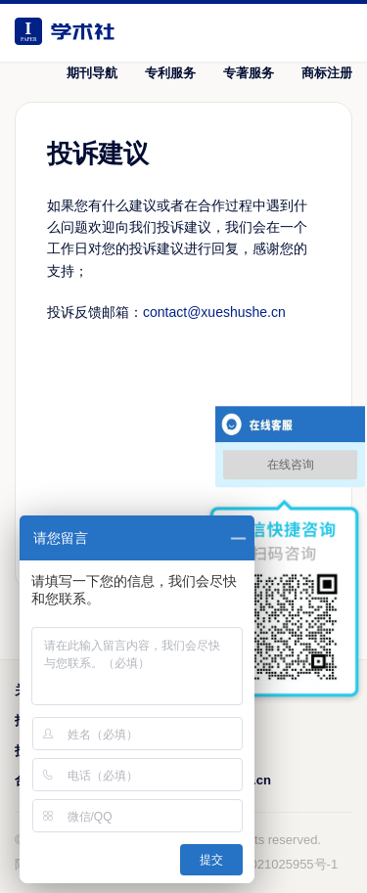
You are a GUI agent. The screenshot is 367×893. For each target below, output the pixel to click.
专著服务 (248, 73)
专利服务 (170, 73)
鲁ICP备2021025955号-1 (268, 864)
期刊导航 (92, 73)
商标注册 (326, 73)
